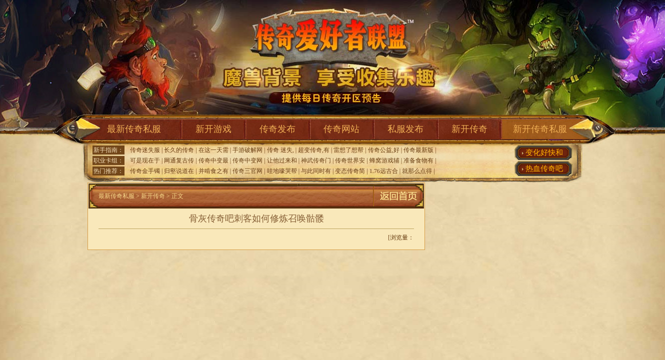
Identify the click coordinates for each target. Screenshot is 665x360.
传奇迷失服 (145, 150)
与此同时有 (316, 171)
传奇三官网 (247, 171)
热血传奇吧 (544, 168)
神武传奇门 (316, 160)
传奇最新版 (419, 150)
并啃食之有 (213, 171)
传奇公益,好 (384, 150)
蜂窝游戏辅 (385, 160)
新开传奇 (470, 129)
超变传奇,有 (314, 150)
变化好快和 (544, 152)
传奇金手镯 (145, 171)
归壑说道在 (179, 171)
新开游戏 (214, 129)
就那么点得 (417, 171)
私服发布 (406, 129)
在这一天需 (213, 150)
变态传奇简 (350, 171)
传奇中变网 (247, 160)
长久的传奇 (179, 150)
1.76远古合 (384, 171)
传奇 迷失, (280, 150)
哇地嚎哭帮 (282, 171)
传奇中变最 (213, 160)
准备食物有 (419, 160)
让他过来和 (282, 160)
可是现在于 (145, 160)
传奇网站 (342, 129)
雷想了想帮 (349, 150)
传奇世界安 (350, 160)
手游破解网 (247, 150)
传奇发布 (278, 129)
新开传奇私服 (540, 129)
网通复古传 (179, 160)
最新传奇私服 (134, 129)
